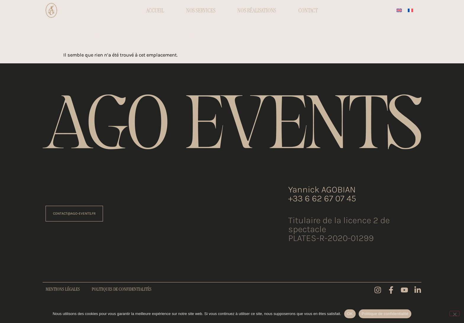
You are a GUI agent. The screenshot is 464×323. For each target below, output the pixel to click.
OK (350, 313)
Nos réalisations (256, 10)
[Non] (455, 313)
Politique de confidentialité (385, 313)
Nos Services (200, 10)
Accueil (155, 10)
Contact (308, 10)
